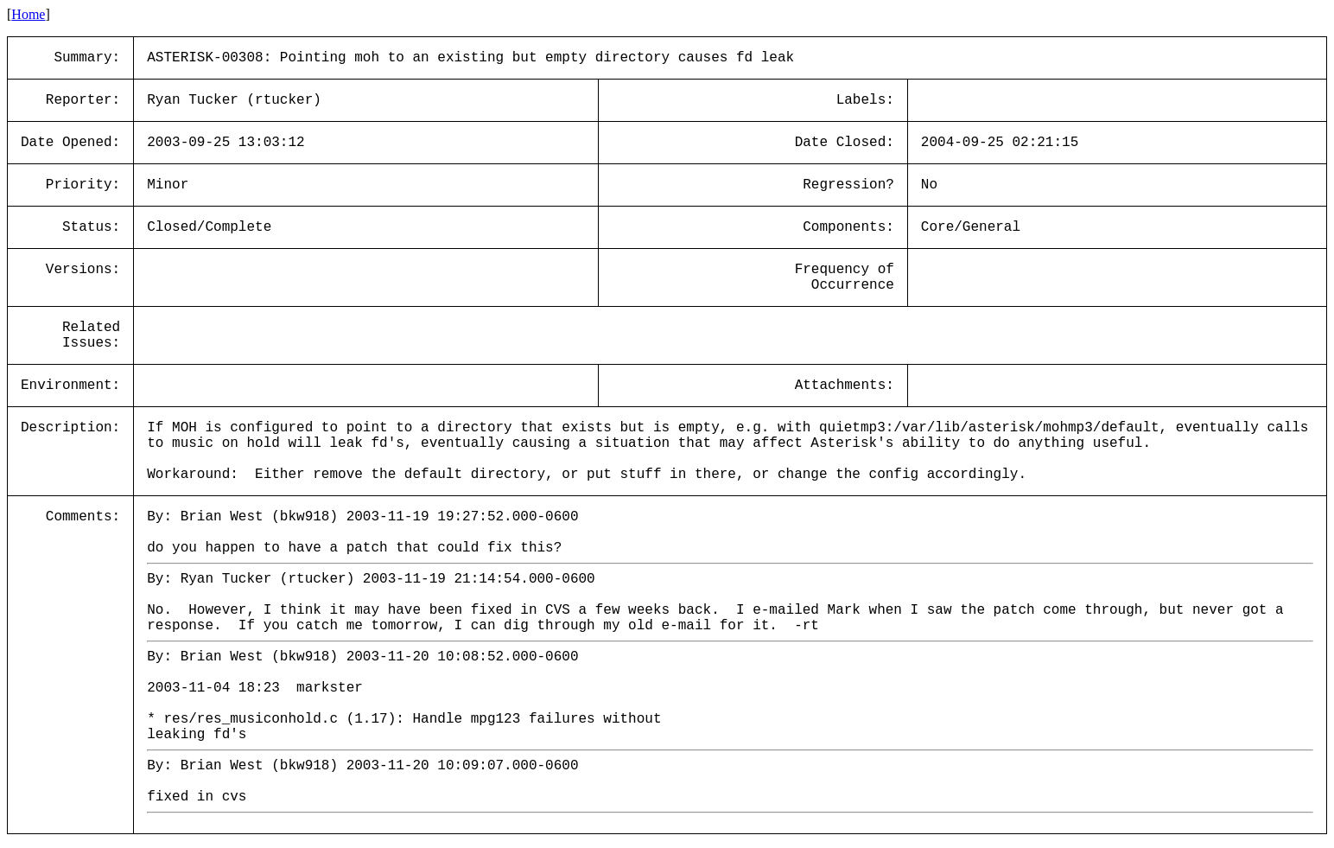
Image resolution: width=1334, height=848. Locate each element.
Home (28, 14)
